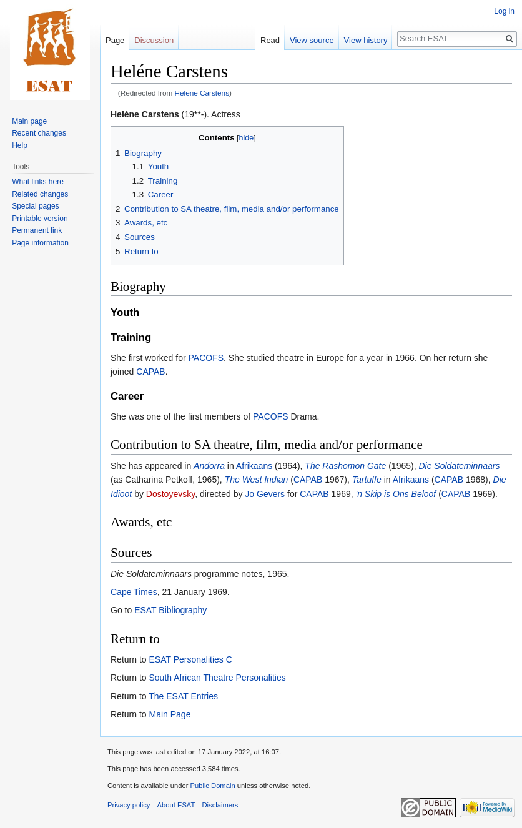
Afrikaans (254, 466)
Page (115, 40)
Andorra (209, 466)
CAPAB (150, 372)
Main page (29, 121)
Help (19, 145)
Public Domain (212, 785)
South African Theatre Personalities (217, 678)
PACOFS (206, 358)
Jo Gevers (265, 494)
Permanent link (37, 230)
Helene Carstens (202, 93)
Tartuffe (367, 480)
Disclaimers (220, 805)
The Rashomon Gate (345, 466)
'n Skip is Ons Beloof (396, 494)
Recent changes (39, 133)
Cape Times (134, 592)
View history (366, 40)
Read (270, 40)
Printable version (39, 218)
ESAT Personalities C (190, 659)
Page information (40, 243)
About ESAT (176, 805)
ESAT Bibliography (170, 610)
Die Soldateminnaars (459, 466)
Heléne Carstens (145, 114)
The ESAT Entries (183, 696)
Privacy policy (128, 805)
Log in (504, 11)
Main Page (169, 714)
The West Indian (256, 480)
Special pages (35, 206)
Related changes (40, 194)
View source (312, 40)
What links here (38, 181)
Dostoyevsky (170, 494)
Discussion (154, 40)
